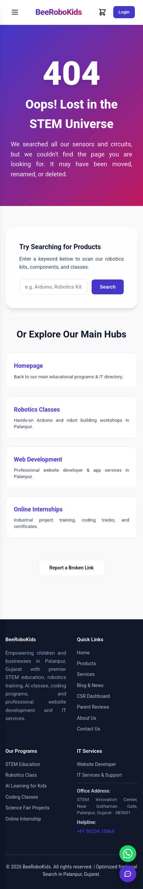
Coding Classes (21, 797)
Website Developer (96, 764)
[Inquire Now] (127, 873)
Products (86, 663)
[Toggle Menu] (15, 12)
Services (86, 674)
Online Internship (23, 819)
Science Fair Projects (27, 807)
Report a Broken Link (71, 567)
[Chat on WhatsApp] (127, 853)
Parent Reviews (93, 707)
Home (83, 652)
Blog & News (90, 685)
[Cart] (102, 12)
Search (108, 287)
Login (124, 11)
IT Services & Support (99, 775)
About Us (86, 718)
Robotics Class (21, 775)
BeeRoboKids (58, 12)
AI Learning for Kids (26, 786)
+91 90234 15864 (96, 831)
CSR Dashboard (93, 696)
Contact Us (88, 729)
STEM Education (22, 764)
